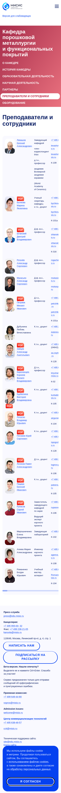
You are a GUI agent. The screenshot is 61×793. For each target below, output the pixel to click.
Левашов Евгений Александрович (24, 143)
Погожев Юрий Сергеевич (24, 437)
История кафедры (16, 69)
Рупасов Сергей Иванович (22, 509)
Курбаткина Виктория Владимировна (24, 397)
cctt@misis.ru (10, 728)
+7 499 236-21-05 (19, 629)
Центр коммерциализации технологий (25, 718)
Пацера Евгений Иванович (22, 487)
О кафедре (10, 63)
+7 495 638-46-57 (13, 722)
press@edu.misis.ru (14, 616)
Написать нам (21, 645)
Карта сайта (10, 745)
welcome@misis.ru (13, 712)
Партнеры (10, 89)
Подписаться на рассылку (30, 656)
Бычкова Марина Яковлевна (22, 205)
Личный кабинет (49, 6)
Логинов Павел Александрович (24, 465)
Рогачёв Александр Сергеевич (22, 263)
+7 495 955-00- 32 (13, 626)
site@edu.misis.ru (13, 741)
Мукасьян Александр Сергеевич (22, 281)
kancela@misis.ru (13, 632)
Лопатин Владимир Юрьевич (22, 420)
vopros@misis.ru (12, 703)
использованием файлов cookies (28, 761)
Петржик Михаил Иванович (22, 305)
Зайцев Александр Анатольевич (23, 352)
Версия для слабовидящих (16, 16)
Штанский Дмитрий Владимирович (24, 236)
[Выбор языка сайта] (41, 5)
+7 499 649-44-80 (13, 697)
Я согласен (30, 781)
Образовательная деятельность (28, 76)
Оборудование (14, 103)
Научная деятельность (20, 83)
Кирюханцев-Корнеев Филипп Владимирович (24, 376)
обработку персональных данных (30, 769)
